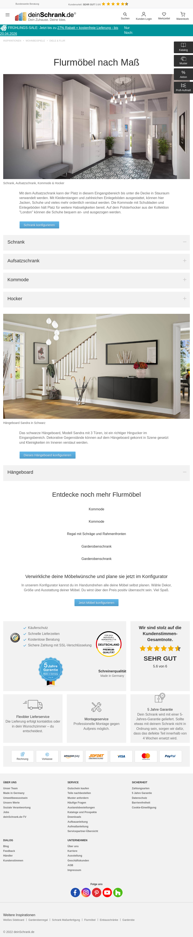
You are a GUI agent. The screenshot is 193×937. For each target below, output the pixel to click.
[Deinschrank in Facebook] (75, 892)
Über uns (73, 846)
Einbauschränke (109, 919)
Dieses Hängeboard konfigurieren (47, 455)
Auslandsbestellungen (81, 807)
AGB (70, 865)
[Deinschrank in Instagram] (86, 892)
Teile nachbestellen (79, 793)
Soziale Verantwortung (17, 807)
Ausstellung (74, 855)
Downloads (74, 816)
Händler (8, 855)
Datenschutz (139, 797)
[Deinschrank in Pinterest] (96, 892)
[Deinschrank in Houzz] (118, 892)
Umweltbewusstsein (15, 797)
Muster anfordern (78, 797)
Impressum (74, 870)
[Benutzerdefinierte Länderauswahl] (182, 4)
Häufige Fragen (76, 802)
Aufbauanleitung (77, 821)
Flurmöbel (90, 919)
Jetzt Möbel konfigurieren (96, 602)
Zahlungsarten (141, 788)
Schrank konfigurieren (39, 225)
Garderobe (128, 919)
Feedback (9, 850)
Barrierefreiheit (141, 802)
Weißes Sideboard (13, 919)
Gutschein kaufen (78, 788)
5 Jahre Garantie (142, 793)
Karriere (72, 850)
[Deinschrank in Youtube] (107, 892)
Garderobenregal (38, 919)
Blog (6, 846)
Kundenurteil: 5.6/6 (84, 4)
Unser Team (10, 788)
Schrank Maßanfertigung (66, 919)
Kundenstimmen (13, 860)
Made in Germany (13, 793)
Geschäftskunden (78, 860)
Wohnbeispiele (35, 41)
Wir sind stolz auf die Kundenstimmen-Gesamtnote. (160, 633)
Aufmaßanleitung (77, 826)
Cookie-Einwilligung (144, 807)
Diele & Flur (57, 41)
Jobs (6, 812)
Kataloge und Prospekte (82, 812)
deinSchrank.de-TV (14, 816)
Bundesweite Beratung (27, 4)
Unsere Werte (11, 802)
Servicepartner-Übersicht (82, 831)
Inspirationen (12, 41)
